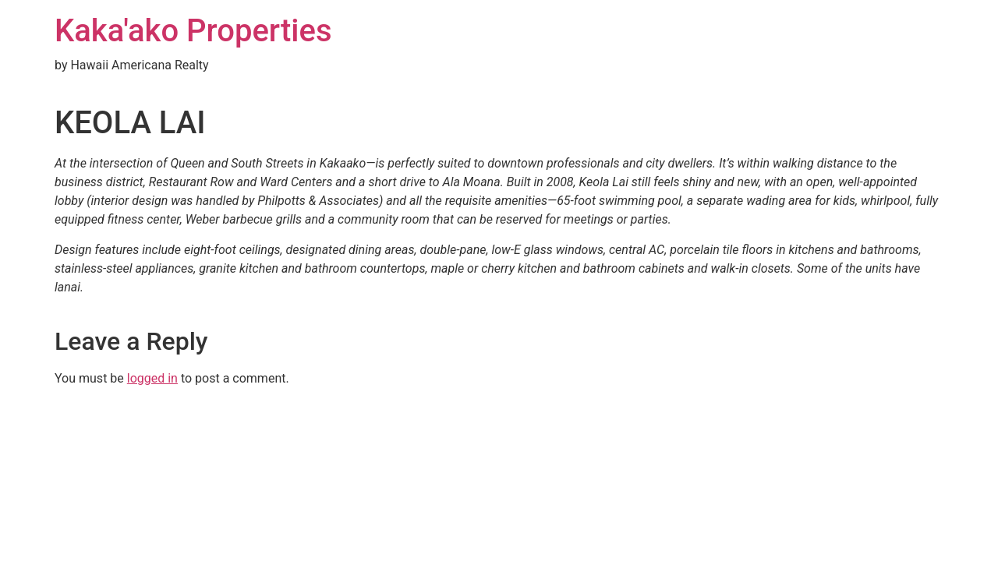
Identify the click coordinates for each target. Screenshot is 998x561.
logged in (152, 378)
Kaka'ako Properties (193, 30)
